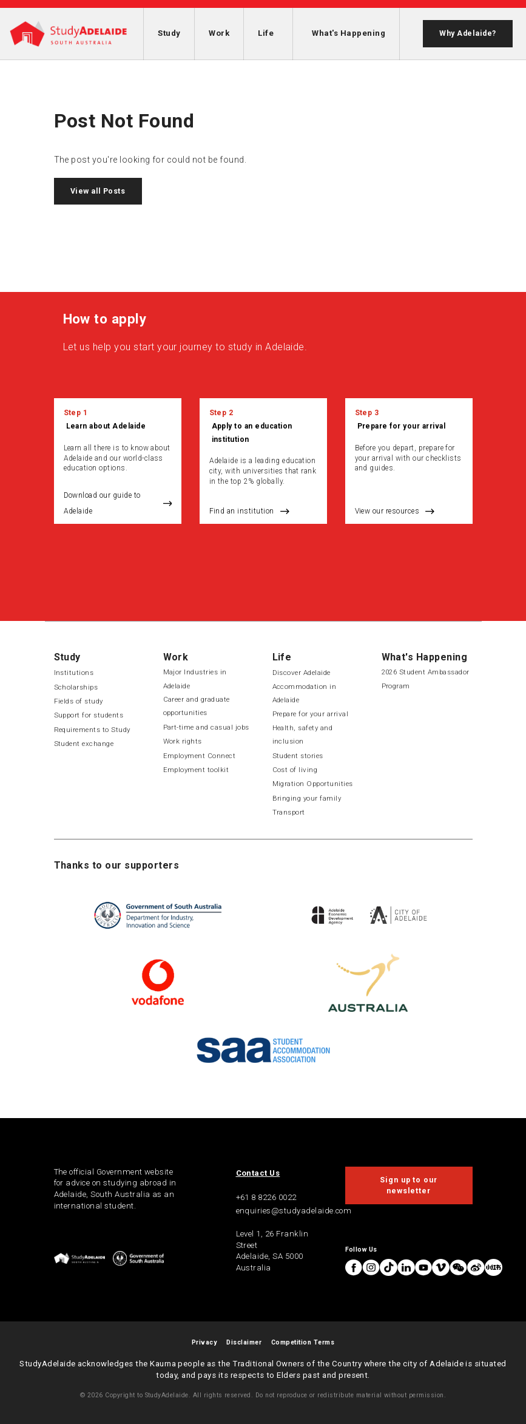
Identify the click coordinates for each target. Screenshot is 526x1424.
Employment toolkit (196, 769)
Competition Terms (302, 1342)
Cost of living (295, 769)
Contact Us (258, 1173)
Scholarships (76, 687)
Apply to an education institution (252, 432)
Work (219, 33)
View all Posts (98, 191)
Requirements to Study (92, 729)
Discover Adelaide (301, 672)
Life (266, 33)
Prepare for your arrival (401, 426)
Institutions (74, 672)
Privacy (204, 1342)
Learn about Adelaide (106, 426)
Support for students (89, 715)
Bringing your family (307, 798)
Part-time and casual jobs (206, 727)
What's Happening (348, 33)
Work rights (182, 741)
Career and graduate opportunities (196, 706)
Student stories (297, 755)
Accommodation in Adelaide (304, 693)
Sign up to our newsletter (408, 1185)
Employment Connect (199, 755)
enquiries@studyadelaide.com (294, 1210)
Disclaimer (243, 1342)
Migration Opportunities (312, 783)
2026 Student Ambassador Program (426, 679)
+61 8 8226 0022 (266, 1197)
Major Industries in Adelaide (195, 679)
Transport (288, 812)
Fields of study (78, 701)
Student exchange (84, 743)
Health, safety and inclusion (302, 734)
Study (169, 33)
